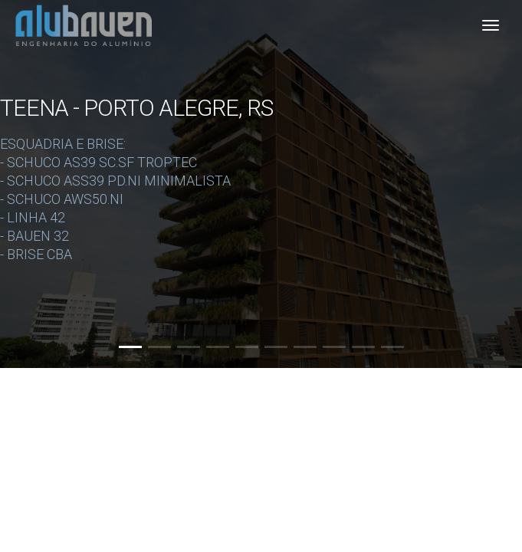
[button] (130, 347)
